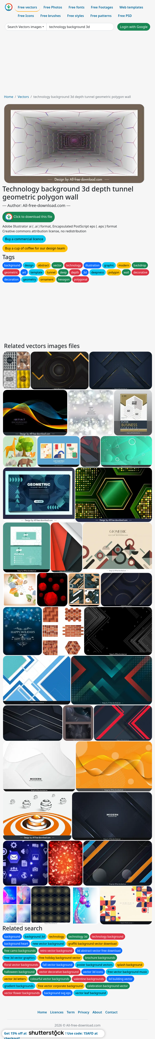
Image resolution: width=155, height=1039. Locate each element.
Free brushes (50, 16)
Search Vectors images (24, 27)
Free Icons (26, 16)
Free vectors (27, 7)
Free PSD (125, 16)
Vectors (23, 97)
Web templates (131, 7)
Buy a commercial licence (24, 239)
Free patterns (101, 16)
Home (8, 97)
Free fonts (77, 7)
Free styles (75, 16)
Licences (56, 1012)
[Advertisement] (77, 64)
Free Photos (52, 7)
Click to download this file (28, 217)
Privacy (83, 1012)
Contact (111, 1012)
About (97, 1012)
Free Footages (102, 7)
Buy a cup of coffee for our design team (35, 248)
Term (71, 1012)
